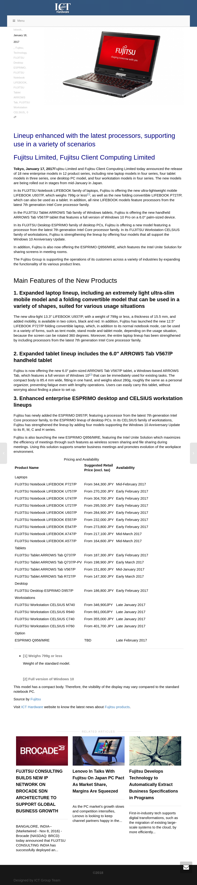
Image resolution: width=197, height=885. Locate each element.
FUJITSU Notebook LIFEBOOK (20, 77)
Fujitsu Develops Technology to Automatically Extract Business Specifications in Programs (153, 784)
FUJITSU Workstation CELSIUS (22, 107)
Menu (18, 20)
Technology (20, 52)
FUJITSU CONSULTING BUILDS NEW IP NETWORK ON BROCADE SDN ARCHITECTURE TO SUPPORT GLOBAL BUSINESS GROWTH (39, 791)
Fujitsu (19, 47)
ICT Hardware (32, 707)
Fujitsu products (117, 707)
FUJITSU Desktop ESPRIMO (20, 62)
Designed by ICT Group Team (37, 880)
